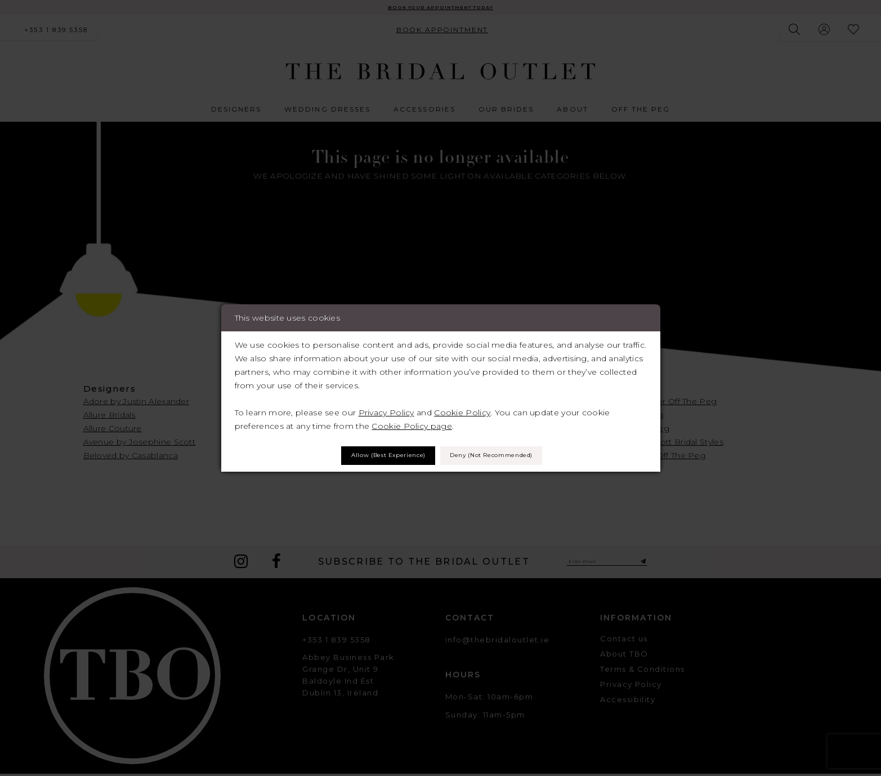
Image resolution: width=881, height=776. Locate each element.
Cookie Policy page (411, 423)
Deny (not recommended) (510, 456)
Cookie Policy (462, 409)
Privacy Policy (386, 409)
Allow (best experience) (366, 456)
